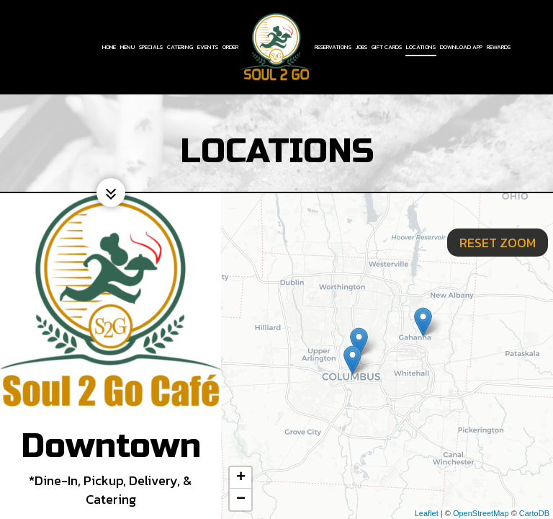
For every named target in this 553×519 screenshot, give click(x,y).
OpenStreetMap (481, 513)
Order (230, 47)
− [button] (241, 499)
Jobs (361, 47)
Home (109, 47)
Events (207, 47)
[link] (276, 46)
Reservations (333, 47)
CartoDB (534, 513)
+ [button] (241, 478)
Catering (180, 47)
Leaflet (427, 513)
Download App (461, 47)
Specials (151, 47)
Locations (421, 47)
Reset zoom (497, 212)
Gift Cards (387, 47)
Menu (127, 47)
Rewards (499, 47)
